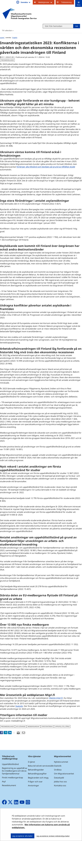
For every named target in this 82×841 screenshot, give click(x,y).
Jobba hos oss (60, 781)
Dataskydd (59, 777)
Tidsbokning (66, 2)
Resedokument (9, 785)
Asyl (4, 781)
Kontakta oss (60, 785)
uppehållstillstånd (62, 726)
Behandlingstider (36, 769)
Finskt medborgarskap (12, 777)
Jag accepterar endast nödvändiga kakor (53, 836)
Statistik (19, 706)
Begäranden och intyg (38, 777)
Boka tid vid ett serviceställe (41, 765)
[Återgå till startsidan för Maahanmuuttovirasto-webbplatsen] (19, 14)
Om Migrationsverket (64, 773)
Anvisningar (33, 785)
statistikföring (47, 726)
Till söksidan (7, 30)
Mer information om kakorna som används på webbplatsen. (41, 826)
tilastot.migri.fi (56, 698)
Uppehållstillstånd (10, 764)
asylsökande (20, 726)
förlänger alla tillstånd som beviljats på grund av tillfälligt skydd (45, 167)
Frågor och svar (35, 781)
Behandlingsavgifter (37, 773)
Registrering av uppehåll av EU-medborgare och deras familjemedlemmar (14, 771)
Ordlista (57, 769)
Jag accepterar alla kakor (22, 836)
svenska (8, 38)
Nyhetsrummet (61, 762)
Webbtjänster (46, 2)
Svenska (26, 2)
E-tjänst (31, 762)
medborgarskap (33, 726)
